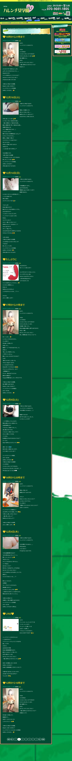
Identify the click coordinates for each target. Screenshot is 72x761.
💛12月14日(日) (11, 173)
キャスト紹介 (20, 18)
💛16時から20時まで (14, 477)
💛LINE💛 (8, 613)
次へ (40, 739)
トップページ (4, 18)
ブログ (36, 18)
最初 (9, 739)
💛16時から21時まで (14, 36)
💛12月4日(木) (11, 531)
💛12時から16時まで (14, 682)
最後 (43, 739)
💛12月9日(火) (11, 399)
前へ (12, 739)
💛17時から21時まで (14, 304)
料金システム (12, 18)
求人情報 (68, 18)
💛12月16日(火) (11, 97)
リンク (60, 18)
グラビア (44, 18)
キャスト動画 (52, 18)
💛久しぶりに (10, 259)
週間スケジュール (28, 18)
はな (20, 40)
